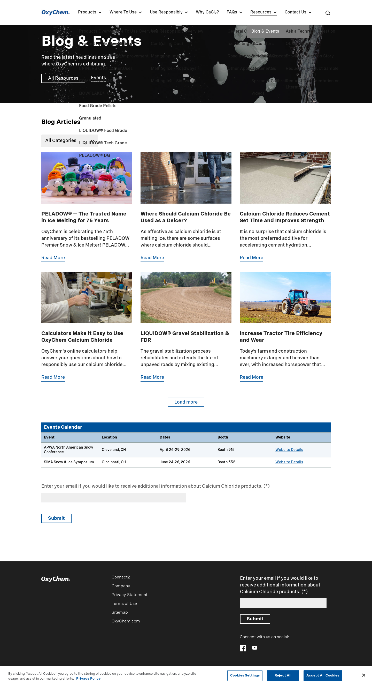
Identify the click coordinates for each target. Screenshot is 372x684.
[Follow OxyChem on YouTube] (255, 648)
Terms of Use (124, 604)
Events (98, 78)
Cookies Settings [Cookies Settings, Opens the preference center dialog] (245, 677)
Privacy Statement (130, 595)
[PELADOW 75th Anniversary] (86, 212)
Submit (56, 518)
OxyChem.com (126, 621)
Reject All (283, 677)
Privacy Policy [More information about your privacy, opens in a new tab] (88, 680)
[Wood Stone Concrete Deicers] (186, 212)
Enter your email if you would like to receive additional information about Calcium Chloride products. (151, 486)
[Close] (363, 677)
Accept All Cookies (322, 677)
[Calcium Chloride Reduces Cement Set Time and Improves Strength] (285, 212)
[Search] (327, 13)
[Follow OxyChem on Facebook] (242, 648)
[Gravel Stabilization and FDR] (186, 331)
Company (121, 586)
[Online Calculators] (86, 331)
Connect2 (121, 577)
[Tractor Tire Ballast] (285, 331)
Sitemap (120, 613)
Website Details (289, 450)
